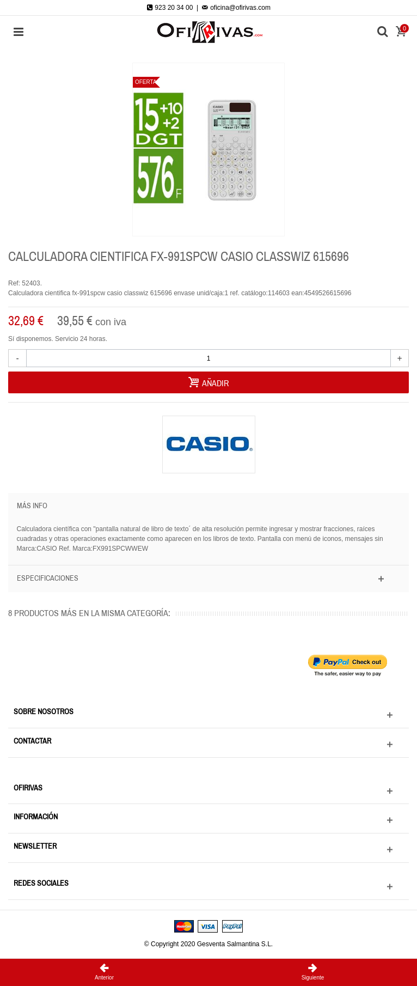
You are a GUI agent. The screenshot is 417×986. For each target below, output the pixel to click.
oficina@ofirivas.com (236, 7)
